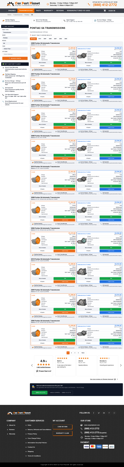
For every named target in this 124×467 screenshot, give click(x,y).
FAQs (28, 425)
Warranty (11, 434)
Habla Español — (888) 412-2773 (60, 392)
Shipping (29, 451)
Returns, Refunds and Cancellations (38, 429)
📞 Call (64, 62)
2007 (55, 38)
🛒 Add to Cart (64, 65)
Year (3, 46)
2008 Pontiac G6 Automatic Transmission (45, 43)
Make (3, 35)
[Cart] (105, 11)
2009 (45, 38)
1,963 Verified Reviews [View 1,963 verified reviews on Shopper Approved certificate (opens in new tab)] (43, 367)
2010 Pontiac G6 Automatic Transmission (45, 166)
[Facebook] (94, 413)
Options (4, 51)
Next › (83, 353)
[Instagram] (114, 413)
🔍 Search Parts (15, 58)
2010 (39, 38)
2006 (60, 38)
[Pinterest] (109, 413)
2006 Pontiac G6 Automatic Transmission (45, 228)
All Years (33, 38)
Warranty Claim (62, 433)
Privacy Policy (31, 434)
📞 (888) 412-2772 (39, 392)
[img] (43, 364)
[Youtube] (104, 413)
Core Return (62, 427)
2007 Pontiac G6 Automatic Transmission (45, 74)
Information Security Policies (36, 443)
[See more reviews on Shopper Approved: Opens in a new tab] (101, 379)
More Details (42, 62)
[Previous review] (32, 365)
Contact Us (30, 447)
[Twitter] (99, 413)
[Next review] (121, 365)
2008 (50, 38)
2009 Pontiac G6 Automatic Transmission (45, 105)
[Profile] (111, 11)
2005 (65, 38)
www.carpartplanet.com (92, 425)
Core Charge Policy (33, 438)
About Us (11, 425)
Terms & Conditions (33, 456)
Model (4, 40)
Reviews (11, 429)
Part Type (5, 29)
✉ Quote (42, 65)
